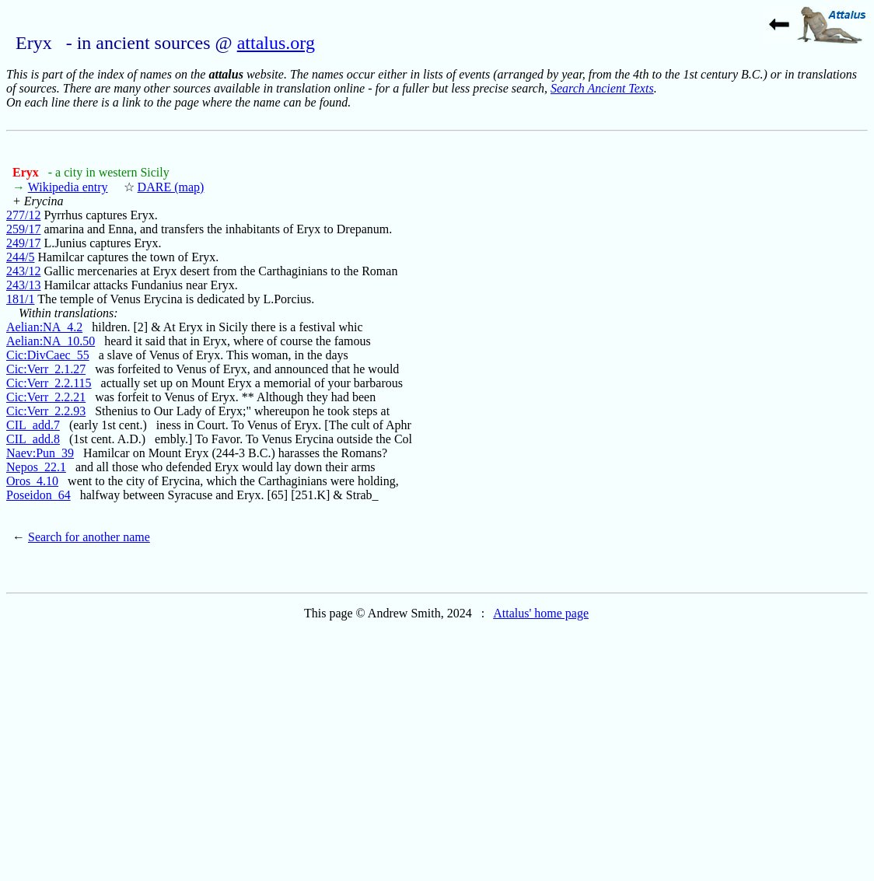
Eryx (27, 172)
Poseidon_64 (38, 495)
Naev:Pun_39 (40, 453)
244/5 (20, 257)
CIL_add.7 (33, 425)
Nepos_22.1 (36, 467)
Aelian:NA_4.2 (44, 327)
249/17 (23, 243)
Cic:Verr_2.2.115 (49, 383)
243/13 (23, 285)
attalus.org (276, 43)
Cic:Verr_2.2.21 (46, 397)
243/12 (23, 271)
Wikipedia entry (68, 187)
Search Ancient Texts (602, 88)
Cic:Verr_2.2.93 (46, 411)
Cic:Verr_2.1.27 (46, 369)
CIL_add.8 (33, 439)
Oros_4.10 (32, 481)
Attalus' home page (541, 613)
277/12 (23, 215)
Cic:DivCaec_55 (47, 355)
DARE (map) (171, 187)
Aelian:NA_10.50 (50, 341)
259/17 (23, 229)
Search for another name (89, 537)
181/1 (20, 299)
